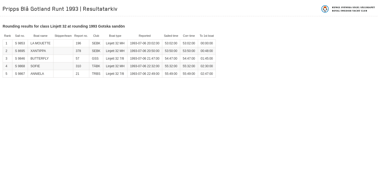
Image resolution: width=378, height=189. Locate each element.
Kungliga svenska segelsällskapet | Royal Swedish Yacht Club (348, 9)
